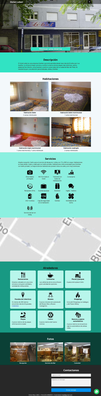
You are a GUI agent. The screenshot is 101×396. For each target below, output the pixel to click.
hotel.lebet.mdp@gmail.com (63, 395)
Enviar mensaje (71, 390)
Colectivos (15, 306)
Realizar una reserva (50, 48)
